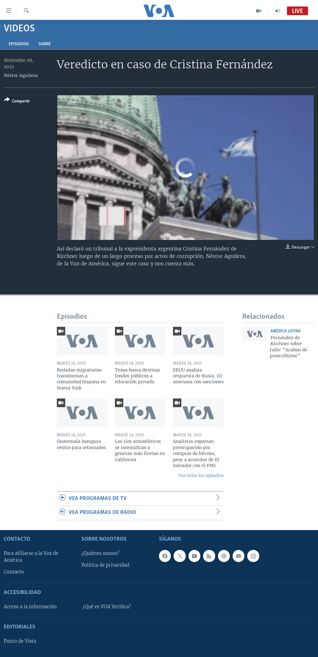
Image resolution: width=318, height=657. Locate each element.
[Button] (17, 101)
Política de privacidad (105, 565)
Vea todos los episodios (201, 475)
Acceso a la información (30, 607)
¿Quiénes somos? (100, 553)
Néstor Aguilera (21, 75)
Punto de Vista (20, 641)
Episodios (19, 44)
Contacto (14, 572)
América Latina (285, 331)
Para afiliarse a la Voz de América (31, 557)
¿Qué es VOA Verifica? (107, 607)
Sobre (45, 44)
